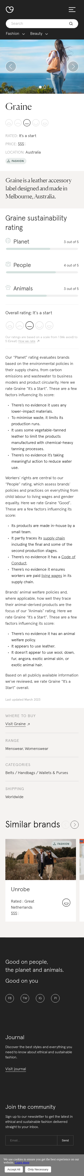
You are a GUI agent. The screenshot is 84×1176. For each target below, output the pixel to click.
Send (65, 1140)
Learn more (22, 1162)
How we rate (26, 341)
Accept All (13, 1169)
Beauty (36, 34)
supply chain (54, 538)
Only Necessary (38, 1169)
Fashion (12, 34)
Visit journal (15, 1069)
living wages (51, 576)
